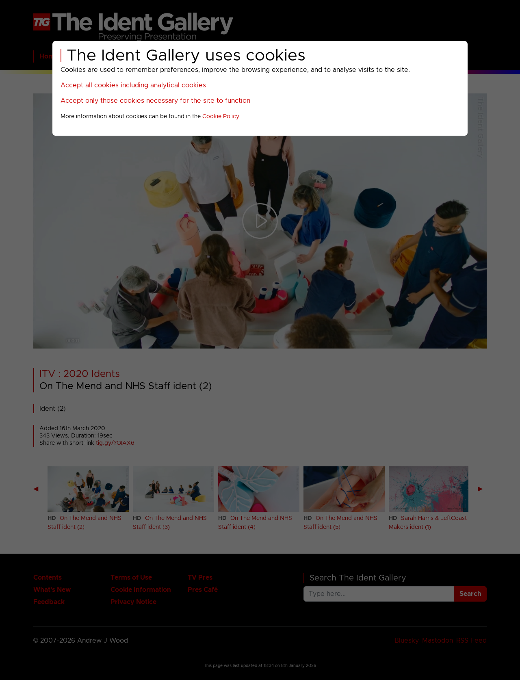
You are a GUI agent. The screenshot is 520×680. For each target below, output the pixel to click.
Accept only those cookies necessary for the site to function (155, 100)
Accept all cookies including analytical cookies (133, 85)
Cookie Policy (220, 116)
